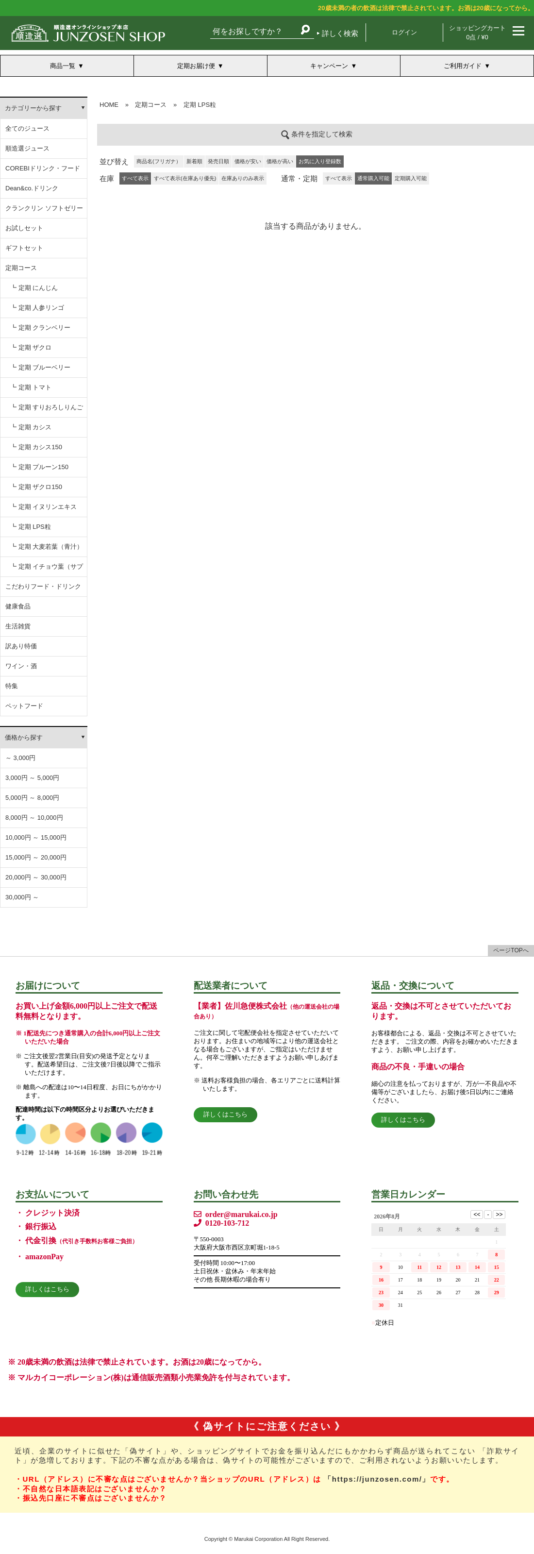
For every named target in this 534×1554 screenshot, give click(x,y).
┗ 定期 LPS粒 (30, 526)
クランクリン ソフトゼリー (44, 208)
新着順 (194, 161)
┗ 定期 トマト (30, 387)
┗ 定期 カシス (30, 427)
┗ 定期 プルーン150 (39, 467)
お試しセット (24, 228)
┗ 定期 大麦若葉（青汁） (46, 546)
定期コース (21, 267)
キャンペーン (329, 65)
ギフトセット (24, 248)
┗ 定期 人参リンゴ (37, 307)
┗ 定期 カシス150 (36, 447)
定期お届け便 (196, 65)
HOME (109, 104)
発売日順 (218, 161)
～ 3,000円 (20, 757)
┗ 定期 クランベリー (40, 327)
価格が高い (280, 161)
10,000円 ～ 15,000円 (36, 837)
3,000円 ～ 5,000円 (32, 777)
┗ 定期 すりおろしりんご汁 (46, 411)
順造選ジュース (27, 148)
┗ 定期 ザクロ (30, 347)
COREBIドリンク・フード (42, 168)
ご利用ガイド (463, 65)
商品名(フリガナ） (158, 161)
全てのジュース (27, 128)
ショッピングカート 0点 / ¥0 (477, 32)
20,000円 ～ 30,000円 (36, 877)
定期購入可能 (411, 178)
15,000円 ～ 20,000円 (36, 857)
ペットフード (24, 705)
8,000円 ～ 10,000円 (34, 817)
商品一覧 (62, 65)
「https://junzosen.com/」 (377, 1479)
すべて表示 (338, 178)
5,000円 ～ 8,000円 (32, 797)
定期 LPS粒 (200, 104)
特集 (11, 686)
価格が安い (247, 161)
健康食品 (18, 606)
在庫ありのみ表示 (242, 178)
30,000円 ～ (22, 897)
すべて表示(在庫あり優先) (185, 178)
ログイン (404, 32)
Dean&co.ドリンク (31, 188)
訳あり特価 (21, 646)
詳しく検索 (340, 33)
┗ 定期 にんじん (34, 287)
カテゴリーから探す (33, 108)
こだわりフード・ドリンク (43, 586)
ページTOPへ (510, 950)
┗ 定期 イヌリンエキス (43, 506)
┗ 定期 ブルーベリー (40, 367)
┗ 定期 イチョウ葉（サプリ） (46, 570)
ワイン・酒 (21, 666)
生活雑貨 (18, 626)
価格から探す (24, 737)
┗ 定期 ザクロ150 (36, 486)
